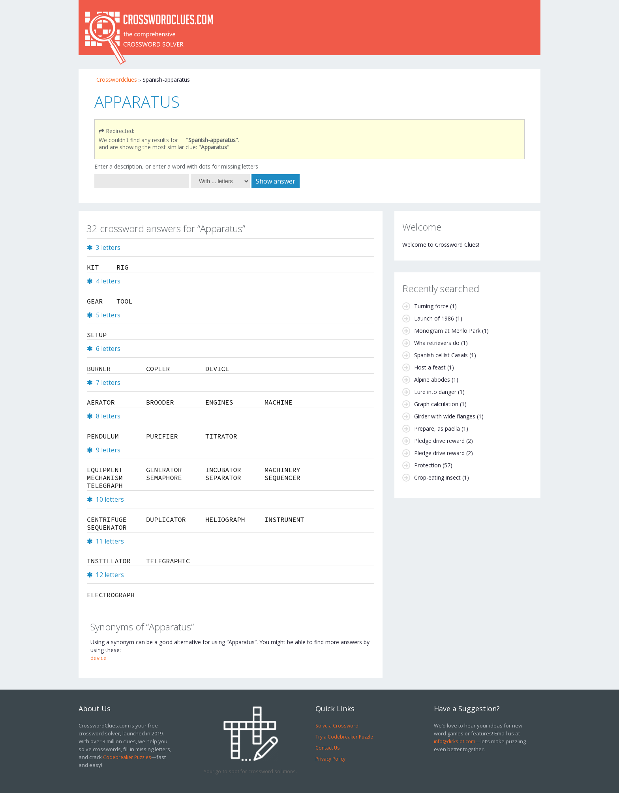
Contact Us (327, 747)
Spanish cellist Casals (441, 355)
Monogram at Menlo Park (447, 330)
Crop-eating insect (437, 477)
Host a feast (430, 367)
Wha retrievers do (437, 343)
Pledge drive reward (439, 440)
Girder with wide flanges (444, 416)
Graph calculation (436, 404)
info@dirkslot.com (454, 741)
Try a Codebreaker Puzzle (344, 736)
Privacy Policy (330, 759)
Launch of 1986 (434, 318)
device (98, 658)
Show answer (275, 181)
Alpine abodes (432, 379)
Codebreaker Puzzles (127, 757)
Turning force (431, 306)
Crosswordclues (116, 79)
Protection (427, 465)
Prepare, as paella (437, 428)
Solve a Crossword (336, 725)
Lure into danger (435, 392)
